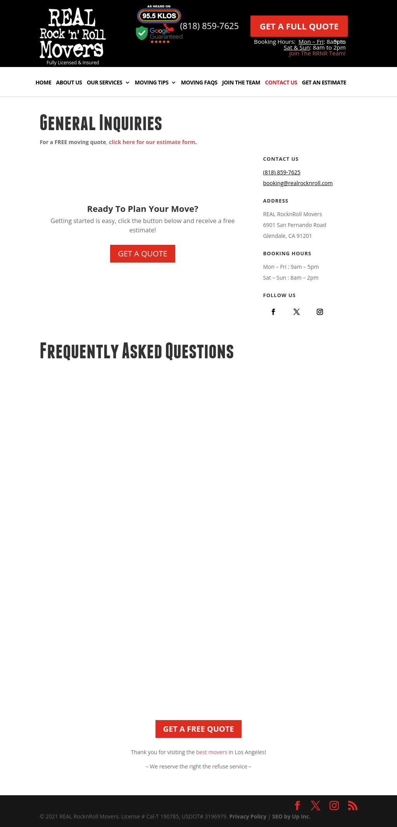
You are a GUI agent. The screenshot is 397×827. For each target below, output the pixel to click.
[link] (73, 56)
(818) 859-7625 (209, 25)
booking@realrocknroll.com (298, 183)
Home (43, 83)
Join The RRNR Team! (317, 53)
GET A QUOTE (142, 253)
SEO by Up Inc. (291, 816)
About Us (69, 83)
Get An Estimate (324, 83)
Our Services (105, 83)
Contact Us (281, 83)
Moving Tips (152, 83)
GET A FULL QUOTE (299, 26)
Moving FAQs (199, 83)
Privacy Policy (247, 816)
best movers (211, 752)
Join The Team (241, 83)
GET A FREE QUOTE (198, 729)
